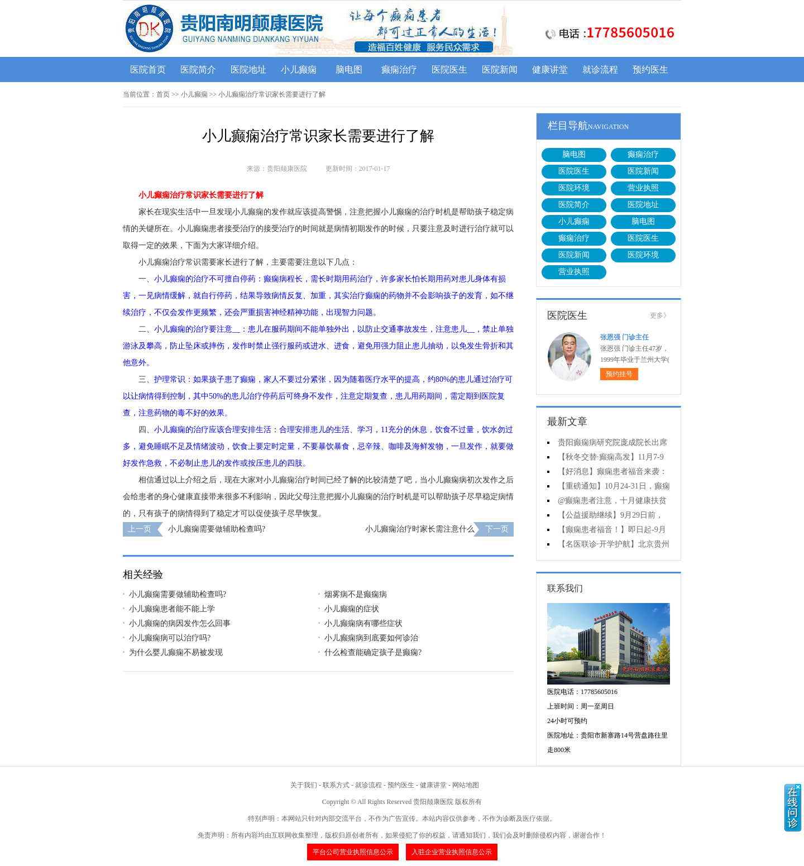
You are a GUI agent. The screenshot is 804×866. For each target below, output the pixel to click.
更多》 (660, 315)
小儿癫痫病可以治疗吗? (169, 638)
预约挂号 (619, 374)
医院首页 (148, 69)
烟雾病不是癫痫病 (355, 594)
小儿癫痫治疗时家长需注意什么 (420, 529)
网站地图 (465, 785)
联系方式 (336, 785)
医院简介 (198, 69)
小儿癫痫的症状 (351, 609)
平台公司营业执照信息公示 (353, 852)
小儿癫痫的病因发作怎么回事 (180, 623)
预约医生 (650, 69)
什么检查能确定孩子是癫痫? (373, 652)
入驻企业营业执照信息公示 (451, 852)
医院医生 (449, 69)
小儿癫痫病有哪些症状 (363, 623)
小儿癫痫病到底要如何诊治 (371, 638)
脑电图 (349, 69)
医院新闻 (500, 69)
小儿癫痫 (299, 69)
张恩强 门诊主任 (624, 337)
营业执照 (643, 188)
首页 (163, 94)
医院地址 (248, 69)
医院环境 (574, 188)
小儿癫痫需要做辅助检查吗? (216, 529)
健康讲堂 (550, 69)
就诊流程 (600, 69)
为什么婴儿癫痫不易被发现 (176, 652)
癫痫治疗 (399, 69)
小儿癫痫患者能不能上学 (172, 609)
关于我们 (303, 785)
